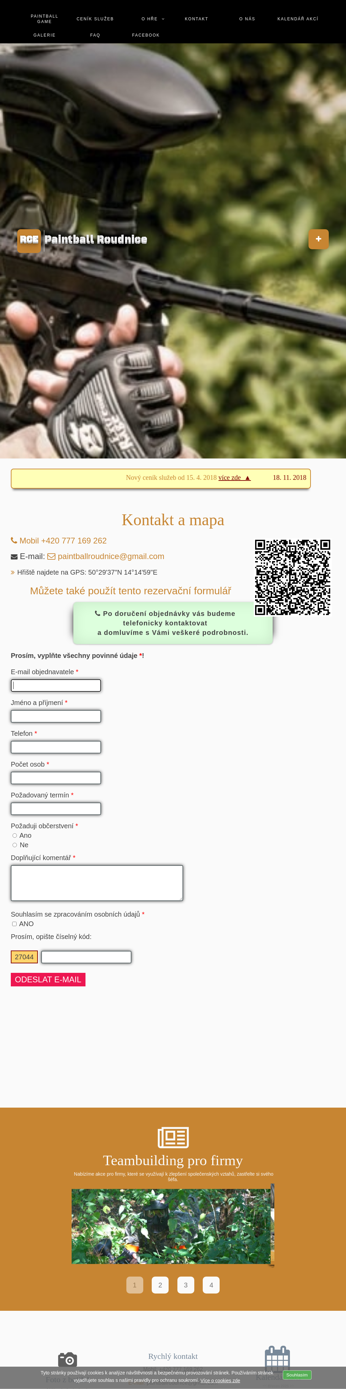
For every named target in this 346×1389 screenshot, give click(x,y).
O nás (247, 8)
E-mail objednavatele (44, 672)
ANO (23, 929)
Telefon (24, 733)
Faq (95, 24)
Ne (20, 845)
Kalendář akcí (297, 8)
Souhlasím (297, 1374)
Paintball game (44, 8)
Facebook (146, 24)
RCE (29, 239)
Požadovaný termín (42, 795)
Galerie (44, 24)
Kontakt (196, 8)
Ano (22, 835)
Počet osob (30, 764)
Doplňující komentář (43, 857)
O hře (150, 8)
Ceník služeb (95, 8)
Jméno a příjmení (39, 702)
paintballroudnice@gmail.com (111, 556)
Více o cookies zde (220, 1380)
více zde (242, 477)
